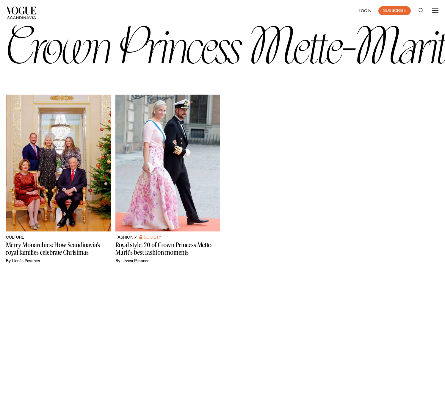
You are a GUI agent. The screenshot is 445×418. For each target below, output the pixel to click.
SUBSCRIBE (394, 10)
